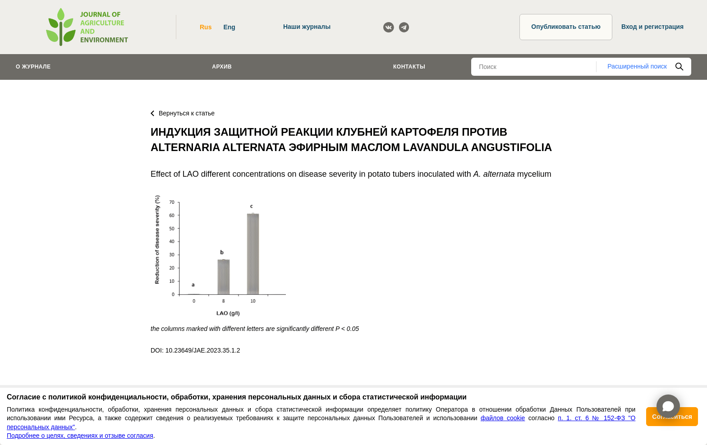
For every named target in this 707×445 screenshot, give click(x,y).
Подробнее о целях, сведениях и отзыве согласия (80, 435)
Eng (229, 27)
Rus (205, 27)
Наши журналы (307, 26)
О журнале (33, 67)
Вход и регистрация (652, 26)
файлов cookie (503, 418)
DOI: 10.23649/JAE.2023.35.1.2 (195, 350)
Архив (222, 67)
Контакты (409, 67)
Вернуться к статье (183, 113)
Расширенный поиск (637, 66)
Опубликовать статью (566, 26)
